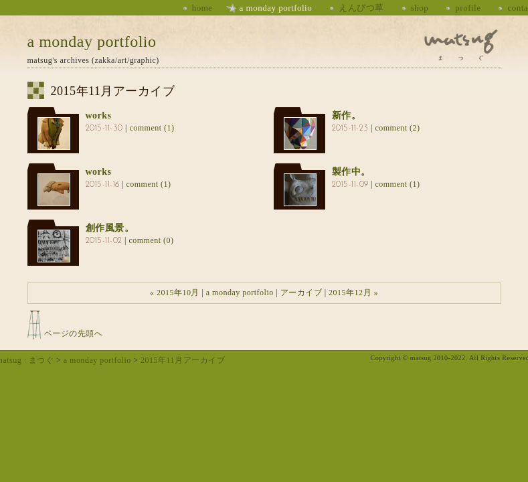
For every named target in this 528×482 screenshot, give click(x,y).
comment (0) (150, 240)
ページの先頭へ (73, 333)
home (202, 8)
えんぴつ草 (361, 8)
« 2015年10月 (174, 292)
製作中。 (351, 172)
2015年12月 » (353, 292)
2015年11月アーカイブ (183, 360)
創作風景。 (110, 228)
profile (467, 8)
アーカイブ (301, 292)
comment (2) (397, 128)
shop (420, 8)
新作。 (346, 115)
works (99, 115)
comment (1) (151, 128)
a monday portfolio (276, 8)
